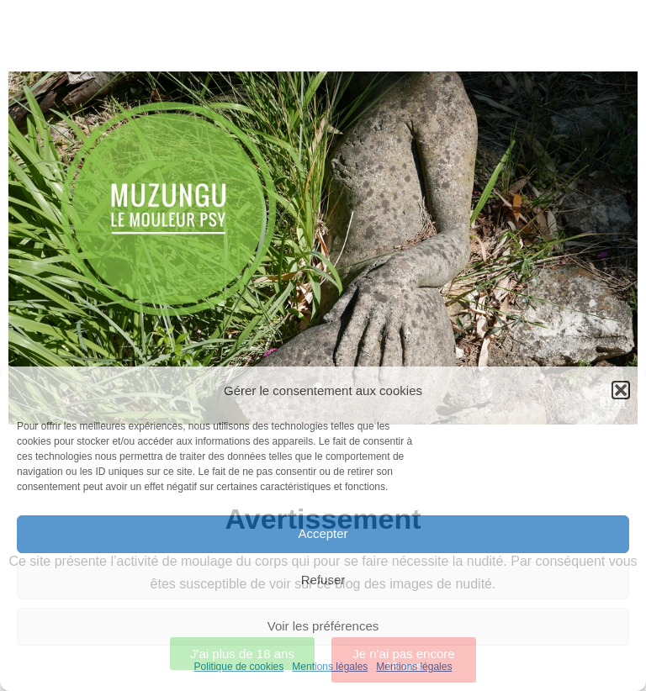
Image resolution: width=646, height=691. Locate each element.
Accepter (322, 533)
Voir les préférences (323, 626)
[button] (620, 390)
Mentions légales (330, 667)
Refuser (323, 579)
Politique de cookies (239, 667)
